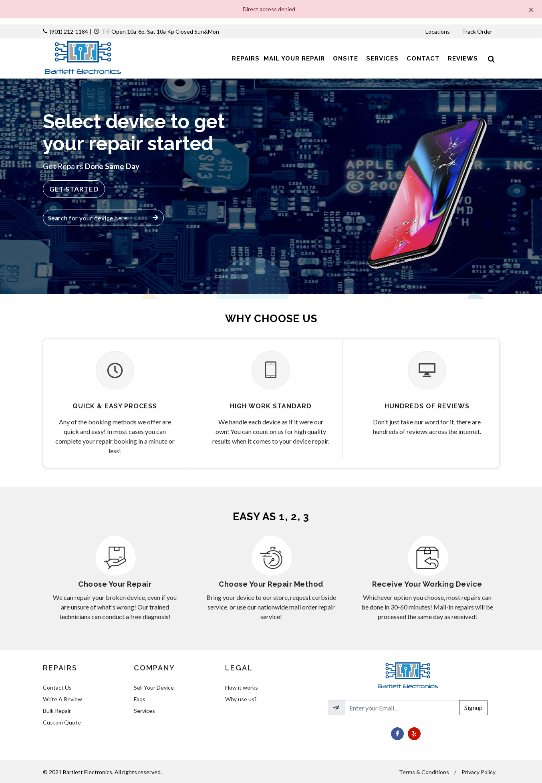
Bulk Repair (57, 710)
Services (144, 710)
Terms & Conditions (424, 772)
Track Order (478, 31)
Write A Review (62, 699)
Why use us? (241, 699)
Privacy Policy (478, 772)
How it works (241, 687)
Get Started (74, 189)
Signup (473, 707)
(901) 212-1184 (69, 31)
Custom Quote (62, 722)
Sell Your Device (154, 687)
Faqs (139, 699)
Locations (438, 31)
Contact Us (57, 687)
